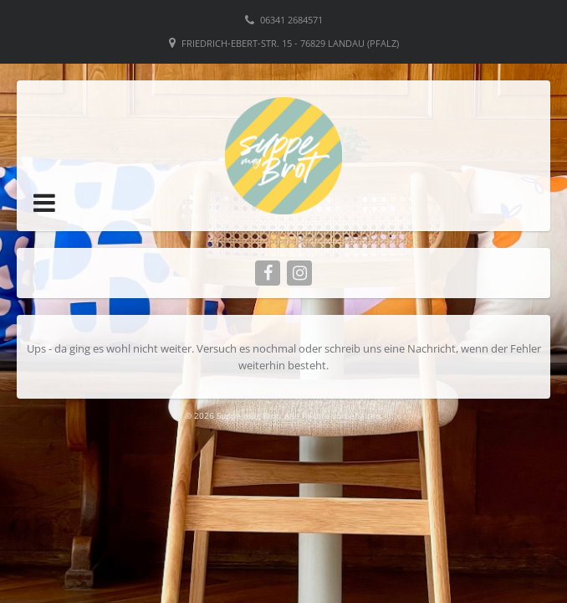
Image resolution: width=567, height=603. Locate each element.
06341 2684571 (291, 19)
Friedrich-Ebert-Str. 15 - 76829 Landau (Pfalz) (290, 43)
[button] (44, 202)
